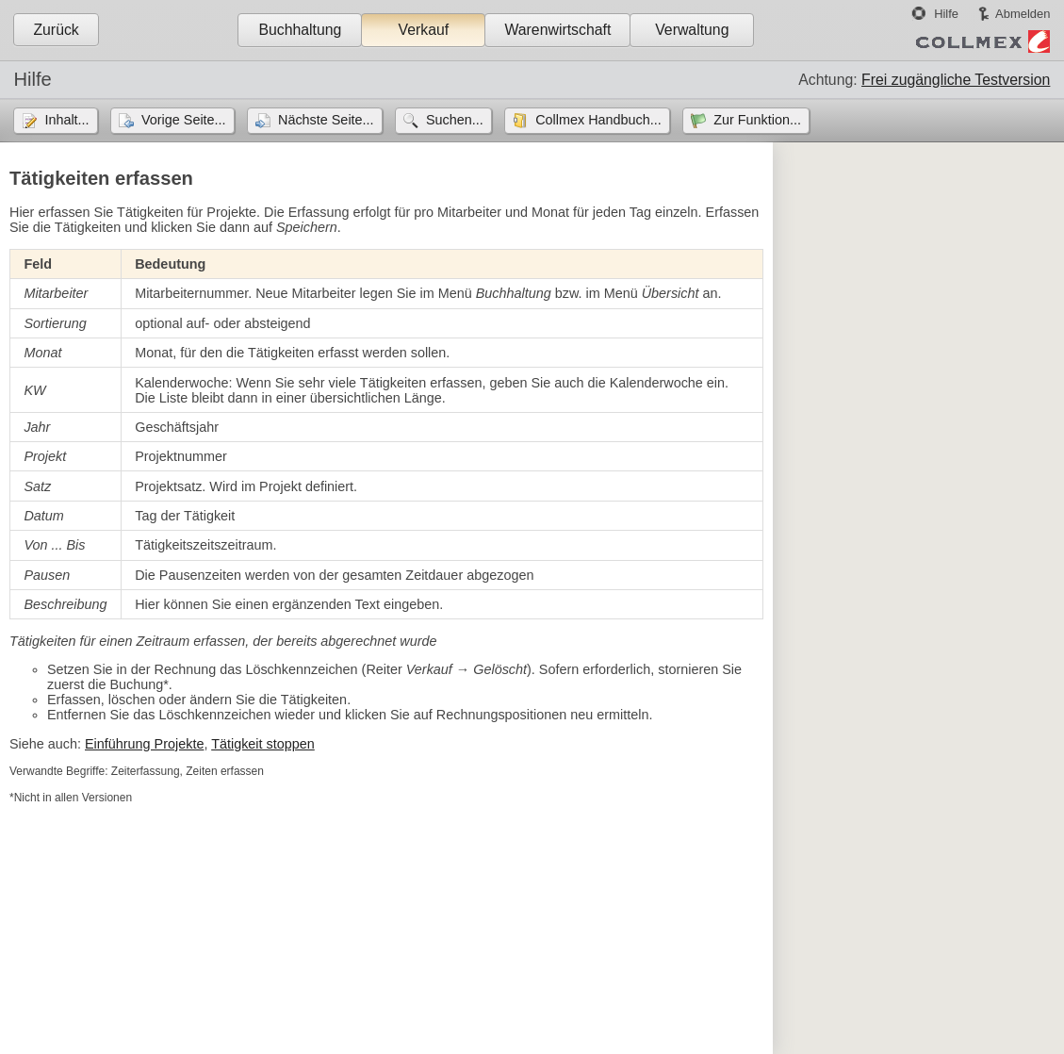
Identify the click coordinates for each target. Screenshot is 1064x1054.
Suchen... (454, 119)
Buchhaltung (299, 30)
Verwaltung (691, 30)
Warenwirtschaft (557, 30)
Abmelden (1022, 14)
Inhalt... (66, 119)
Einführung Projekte (144, 743)
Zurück (55, 30)
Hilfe (946, 14)
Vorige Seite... (183, 119)
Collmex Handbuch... (598, 119)
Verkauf (424, 30)
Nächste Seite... (326, 119)
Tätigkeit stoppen (263, 743)
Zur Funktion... (757, 119)
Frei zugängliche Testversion (955, 80)
